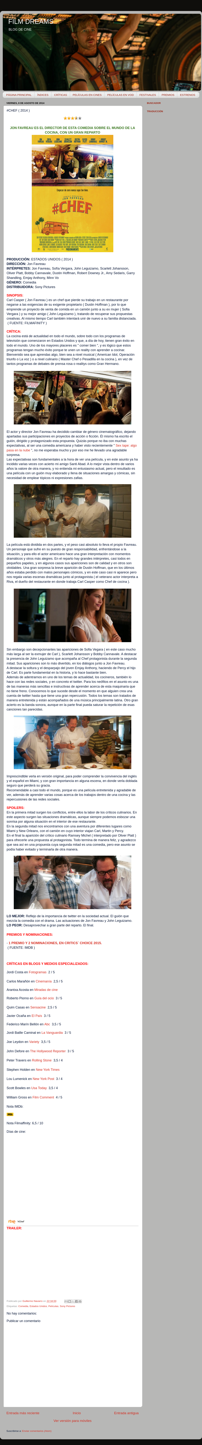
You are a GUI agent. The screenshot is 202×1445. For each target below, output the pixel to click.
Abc (47, 1024)
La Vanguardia (52, 1032)
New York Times (47, 1070)
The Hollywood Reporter (48, 1051)
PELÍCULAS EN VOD (120, 94)
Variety (34, 1042)
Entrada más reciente (22, 1413)
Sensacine (38, 1007)
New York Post (43, 1079)
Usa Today (39, 1088)
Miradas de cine (46, 990)
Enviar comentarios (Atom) (37, 1431)
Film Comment (43, 1097)
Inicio (77, 1413)
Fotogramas (37, 972)
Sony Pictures (67, 1306)
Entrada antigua (126, 1413)
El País (37, 1016)
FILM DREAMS (30, 21)
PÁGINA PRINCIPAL (19, 94)
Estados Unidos (38, 1306)
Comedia (23, 1306)
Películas (53, 1306)
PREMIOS (168, 94)
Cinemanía (44, 981)
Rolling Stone (42, 1060)
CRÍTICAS (60, 94)
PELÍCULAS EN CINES (87, 94)
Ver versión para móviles (73, 1421)
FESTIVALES (148, 94)
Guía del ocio (44, 998)
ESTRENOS (187, 94)
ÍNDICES (42, 94)
